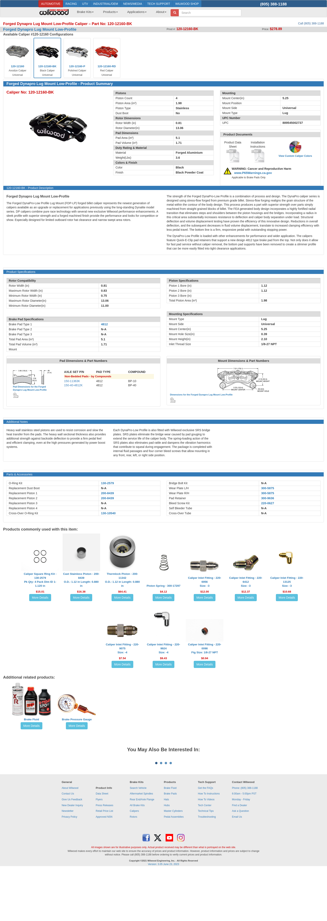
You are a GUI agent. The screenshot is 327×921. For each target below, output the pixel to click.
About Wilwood (70, 839)
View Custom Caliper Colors (295, 156)
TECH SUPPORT (158, 3)
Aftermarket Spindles (141, 845)
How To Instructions (209, 845)
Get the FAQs (205, 839)
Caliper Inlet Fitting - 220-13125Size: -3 (286, 581)
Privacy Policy (69, 868)
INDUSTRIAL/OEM (105, 3)
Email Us (237, 868)
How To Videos (206, 851)
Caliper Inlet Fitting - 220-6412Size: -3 (245, 581)
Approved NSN (104, 868)
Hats (166, 851)
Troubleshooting (207, 868)
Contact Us (68, 845)
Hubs (167, 857)
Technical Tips (206, 862)
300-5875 (267, 488)
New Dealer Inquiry (72, 857)
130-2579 (107, 483)
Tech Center (204, 857)
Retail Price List (104, 862)
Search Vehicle (138, 839)
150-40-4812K (73, 385)
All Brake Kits (137, 857)
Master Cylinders (173, 862)
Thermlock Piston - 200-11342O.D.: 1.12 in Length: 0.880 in (122, 579)
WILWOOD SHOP (187, 3)
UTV (85, 3)
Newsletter (68, 862)
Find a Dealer (239, 857)
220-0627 (267, 503)
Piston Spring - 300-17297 (163, 585)
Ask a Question (240, 862)
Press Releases (104, 857)
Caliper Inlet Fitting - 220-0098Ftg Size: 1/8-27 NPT (204, 648)
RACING (71, 3)
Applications (137, 12)
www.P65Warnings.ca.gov (253, 173)
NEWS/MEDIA (132, 3)
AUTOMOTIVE (50, 3)
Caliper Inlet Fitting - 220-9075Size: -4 (122, 648)
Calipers (134, 862)
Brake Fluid (31, 719)
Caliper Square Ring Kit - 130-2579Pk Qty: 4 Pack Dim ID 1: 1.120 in (40, 579)
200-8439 (107, 493)
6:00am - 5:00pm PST (244, 845)
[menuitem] (84, 13)
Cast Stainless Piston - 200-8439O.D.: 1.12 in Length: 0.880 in (81, 579)
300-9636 (267, 498)
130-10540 (108, 513)
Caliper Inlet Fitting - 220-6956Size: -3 (204, 581)
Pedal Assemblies (174, 868)
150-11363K (72, 381)
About (161, 12)
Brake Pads (170, 845)
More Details (40, 597)
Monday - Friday (241, 851)
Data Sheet (102, 845)
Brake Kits (85, 12)
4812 (104, 324)
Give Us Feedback (72, 851)
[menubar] (120, 13)
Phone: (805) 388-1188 (245, 839)
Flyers (99, 851)
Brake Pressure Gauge (77, 719)
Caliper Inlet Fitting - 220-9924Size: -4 (163, 648)
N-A (103, 488)
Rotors (133, 868)
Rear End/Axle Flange (142, 851)
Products (110, 12)
